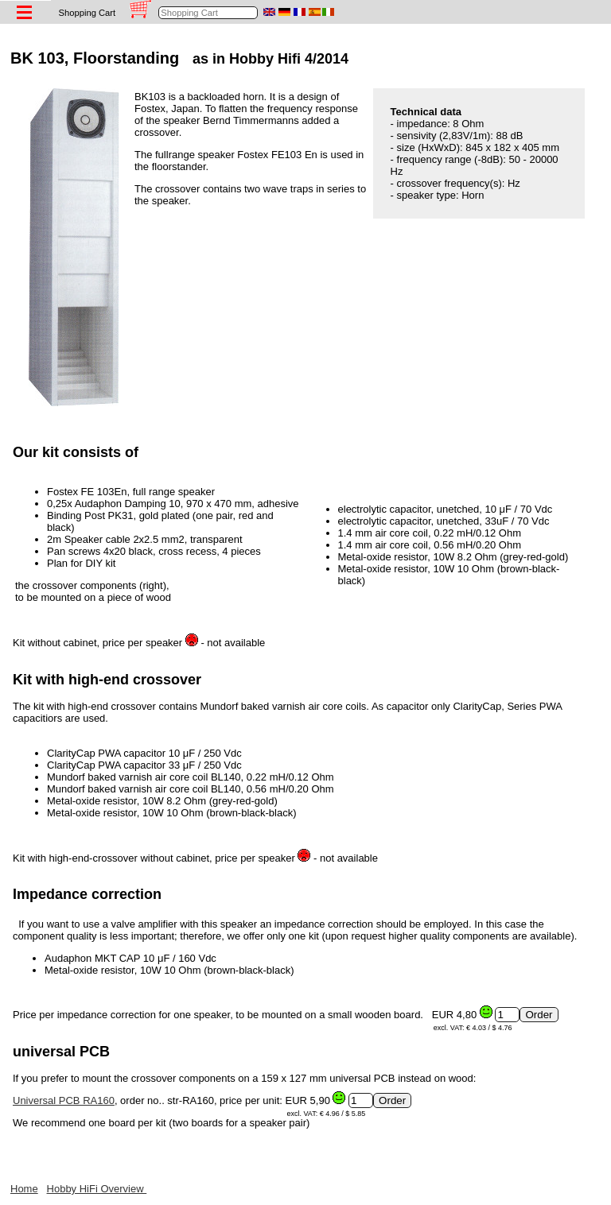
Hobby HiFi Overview (97, 1189)
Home (24, 1189)
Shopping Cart (87, 12)
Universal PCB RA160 (64, 1100)
